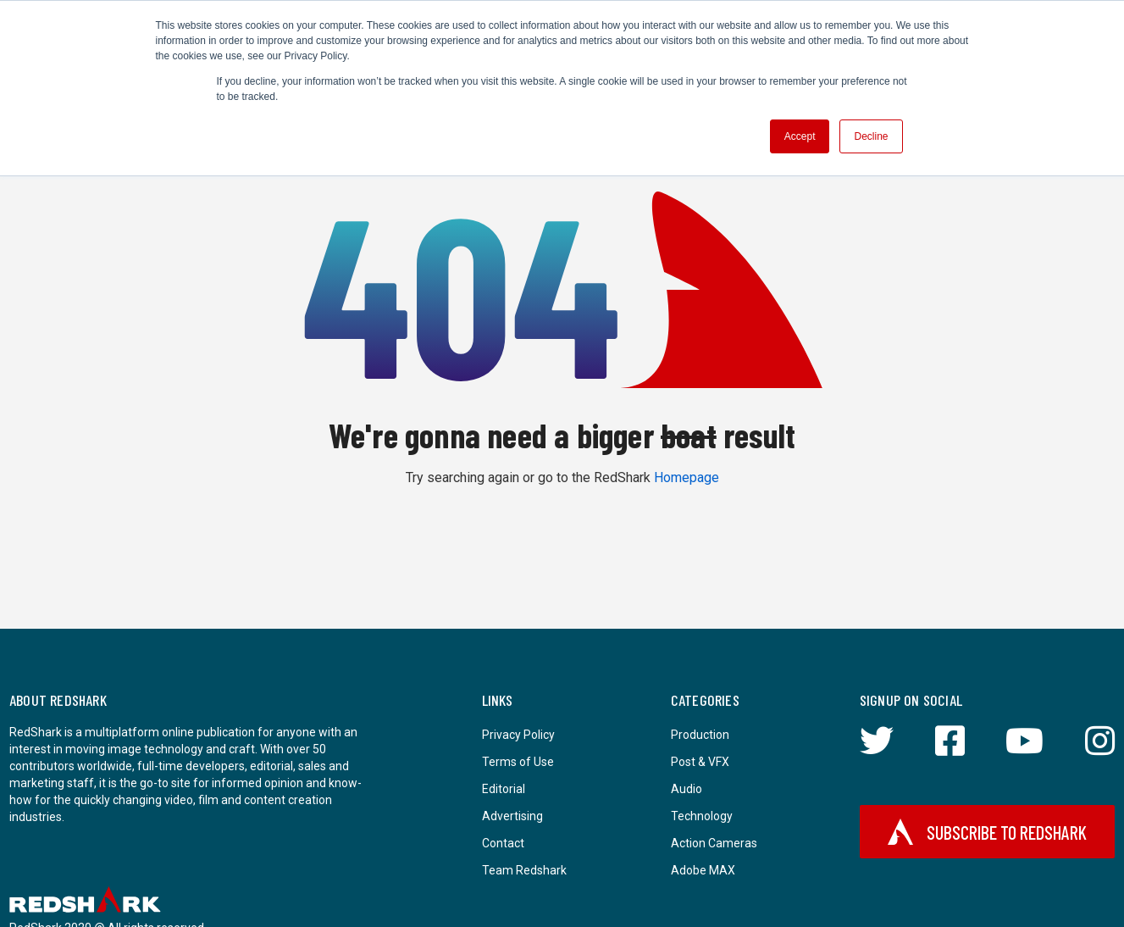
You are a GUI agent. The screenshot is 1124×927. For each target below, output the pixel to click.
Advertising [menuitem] (512, 816)
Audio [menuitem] (686, 789)
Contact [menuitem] (503, 843)
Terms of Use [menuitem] (518, 762)
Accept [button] (800, 136)
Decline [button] (871, 136)
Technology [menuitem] (702, 816)
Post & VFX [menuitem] (700, 762)
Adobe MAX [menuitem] (703, 870)
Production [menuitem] (700, 734)
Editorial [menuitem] (503, 789)
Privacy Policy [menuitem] (518, 734)
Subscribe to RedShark (988, 832)
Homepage (686, 477)
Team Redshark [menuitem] (524, 870)
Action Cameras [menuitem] (714, 843)
